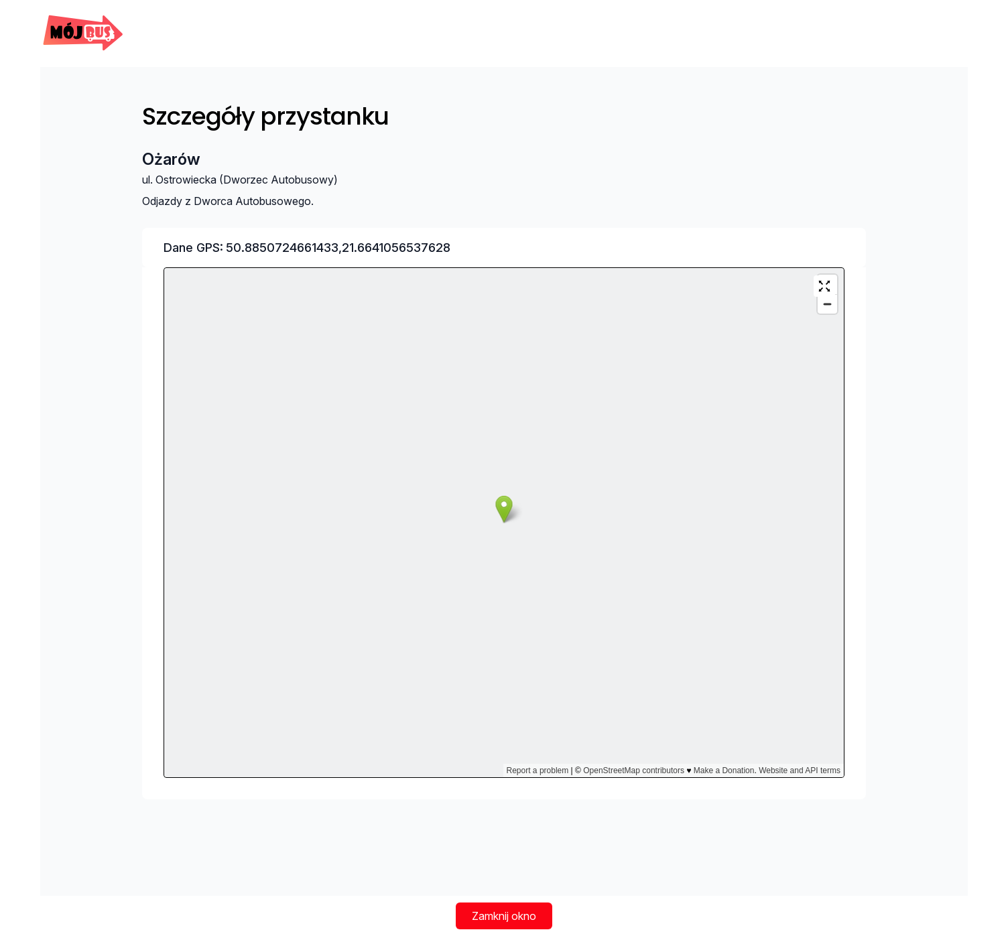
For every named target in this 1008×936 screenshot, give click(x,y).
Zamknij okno (504, 916)
